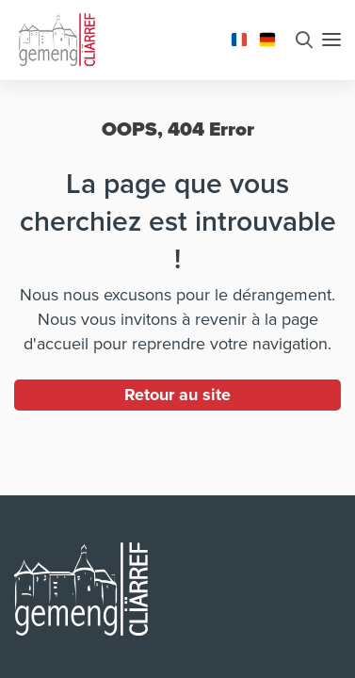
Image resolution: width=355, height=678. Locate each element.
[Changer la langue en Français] (239, 37)
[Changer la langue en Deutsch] (267, 37)
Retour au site (177, 394)
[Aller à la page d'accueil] (56, 37)
